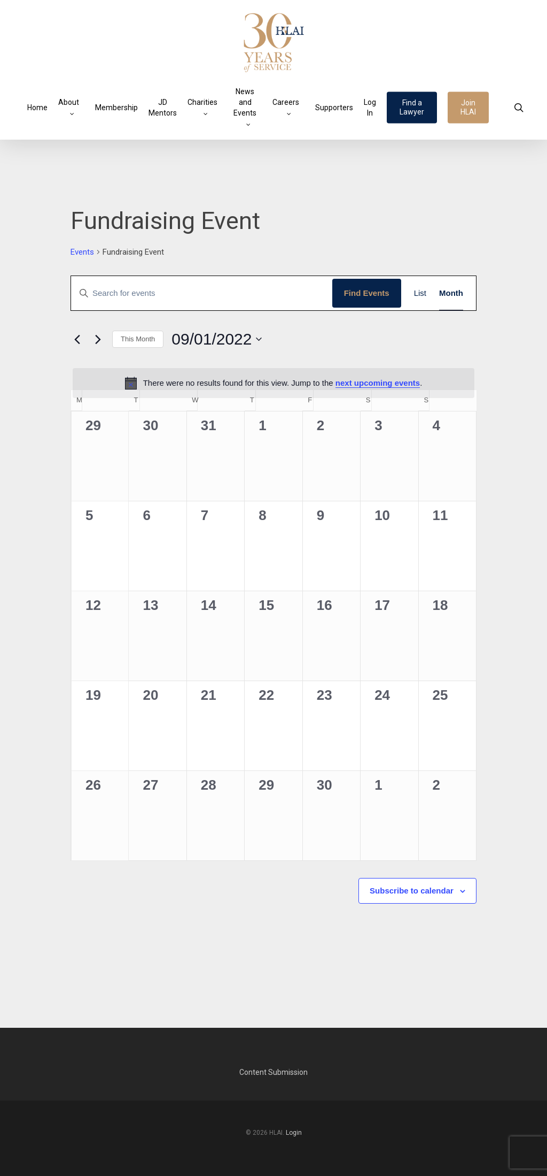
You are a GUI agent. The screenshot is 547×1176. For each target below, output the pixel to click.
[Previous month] (77, 339)
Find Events (366, 292)
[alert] (273, 383)
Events (82, 252)
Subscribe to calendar (412, 890)
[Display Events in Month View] (451, 293)
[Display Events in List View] (420, 293)
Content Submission (273, 1072)
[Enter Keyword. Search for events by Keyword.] (201, 293)
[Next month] (97, 339)
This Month (138, 339)
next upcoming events (377, 382)
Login (294, 1132)
